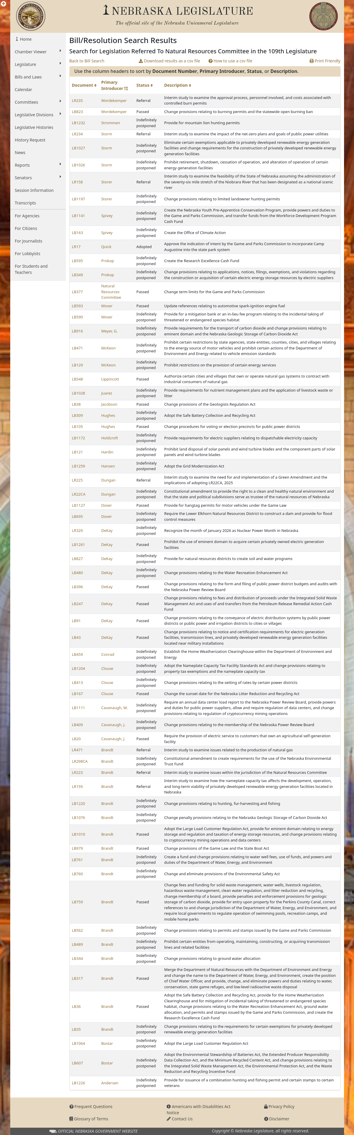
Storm (106, 133)
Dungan (108, 480)
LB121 (77, 452)
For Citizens (26, 228)
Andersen (110, 1082)
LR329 (77, 530)
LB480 (77, 572)
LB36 (76, 1006)
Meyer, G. (109, 331)
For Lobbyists (27, 253)
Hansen (108, 466)
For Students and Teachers (31, 269)
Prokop (107, 260)
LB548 (77, 379)
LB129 (77, 365)
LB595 (77, 260)
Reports (38, 165)
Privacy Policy (279, 1106)
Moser (107, 305)
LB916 (77, 331)
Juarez (106, 393)
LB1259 (78, 466)
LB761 (77, 859)
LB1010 (78, 834)
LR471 (77, 749)
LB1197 (78, 199)
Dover (106, 505)
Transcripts (25, 203)
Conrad (107, 654)
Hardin (107, 452)
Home (25, 39)
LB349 (77, 274)
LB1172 (78, 438)
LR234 (77, 133)
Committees (38, 102)
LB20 (76, 738)
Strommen (110, 122)
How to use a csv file (230, 61)
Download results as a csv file (169, 61)
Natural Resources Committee (111, 291)
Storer (106, 182)
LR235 (77, 100)
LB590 (77, 317)
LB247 (77, 603)
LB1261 (78, 544)
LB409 (77, 724)
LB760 (77, 873)
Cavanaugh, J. (113, 724)
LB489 (77, 944)
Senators (38, 177)
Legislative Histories (34, 127)
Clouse (107, 668)
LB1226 (78, 1082)
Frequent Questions (91, 1106)
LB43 (76, 637)
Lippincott (110, 379)
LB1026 (78, 165)
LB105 (77, 426)
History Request (30, 140)
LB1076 (78, 817)
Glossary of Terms (88, 1119)
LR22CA (78, 494)
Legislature (38, 64)
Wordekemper (114, 100)
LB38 (76, 404)
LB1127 (78, 505)
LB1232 (78, 122)
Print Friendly (324, 61)
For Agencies (27, 216)
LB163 (77, 232)
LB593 (77, 305)
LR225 (77, 480)
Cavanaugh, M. (114, 707)
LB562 (77, 930)
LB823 (77, 111)
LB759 (77, 901)
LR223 (77, 772)
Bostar (107, 1043)
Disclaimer (277, 1119)
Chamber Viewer (38, 51)
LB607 (77, 1063)
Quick (106, 246)
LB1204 (78, 668)
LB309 (77, 415)
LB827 (77, 558)
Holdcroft (109, 438)
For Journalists (28, 241)
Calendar (23, 89)
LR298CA (80, 761)
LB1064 (78, 1043)
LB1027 (78, 148)
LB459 (77, 654)
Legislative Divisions (38, 114)
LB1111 (78, 707)
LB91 (76, 620)
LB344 (77, 958)
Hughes (108, 415)
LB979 (77, 848)
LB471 (77, 348)
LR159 (77, 786)
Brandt (107, 749)
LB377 (77, 291)
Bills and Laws (38, 77)
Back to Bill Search (87, 61)
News (20, 152)
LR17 (76, 246)
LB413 (77, 682)
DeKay (107, 530)
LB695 (77, 516)
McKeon (108, 348)
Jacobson (109, 404)
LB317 (77, 978)
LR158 (77, 182)
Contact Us (180, 1119)
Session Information (34, 190)
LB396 (77, 586)
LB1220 (78, 803)
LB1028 (78, 393)
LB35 (76, 1029)
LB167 (77, 693)
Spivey (107, 215)
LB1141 (78, 215)
